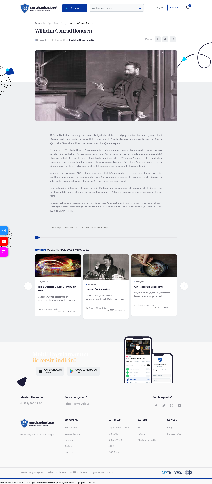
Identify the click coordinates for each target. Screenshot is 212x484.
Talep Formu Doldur (79, 404)
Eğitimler (73, 8)
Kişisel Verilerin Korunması (103, 472)
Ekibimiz (68, 440)
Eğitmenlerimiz (72, 433)
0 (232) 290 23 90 (31, 404)
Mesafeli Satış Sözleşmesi (31, 472)
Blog (169, 427)
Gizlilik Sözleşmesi (78, 472)
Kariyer (68, 446)
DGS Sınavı (114, 452)
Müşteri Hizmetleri (147, 440)
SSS (139, 427)
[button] (28, 286)
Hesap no (69, 452)
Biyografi (57, 23)
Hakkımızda (70, 427)
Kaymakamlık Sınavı (118, 427)
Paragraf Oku (174, 433)
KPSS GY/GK (115, 440)
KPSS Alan (113, 433)
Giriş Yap (160, 7)
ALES (111, 446)
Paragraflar (40, 23)
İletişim (141, 433)
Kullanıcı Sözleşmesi (57, 472)
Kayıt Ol (174, 7)
